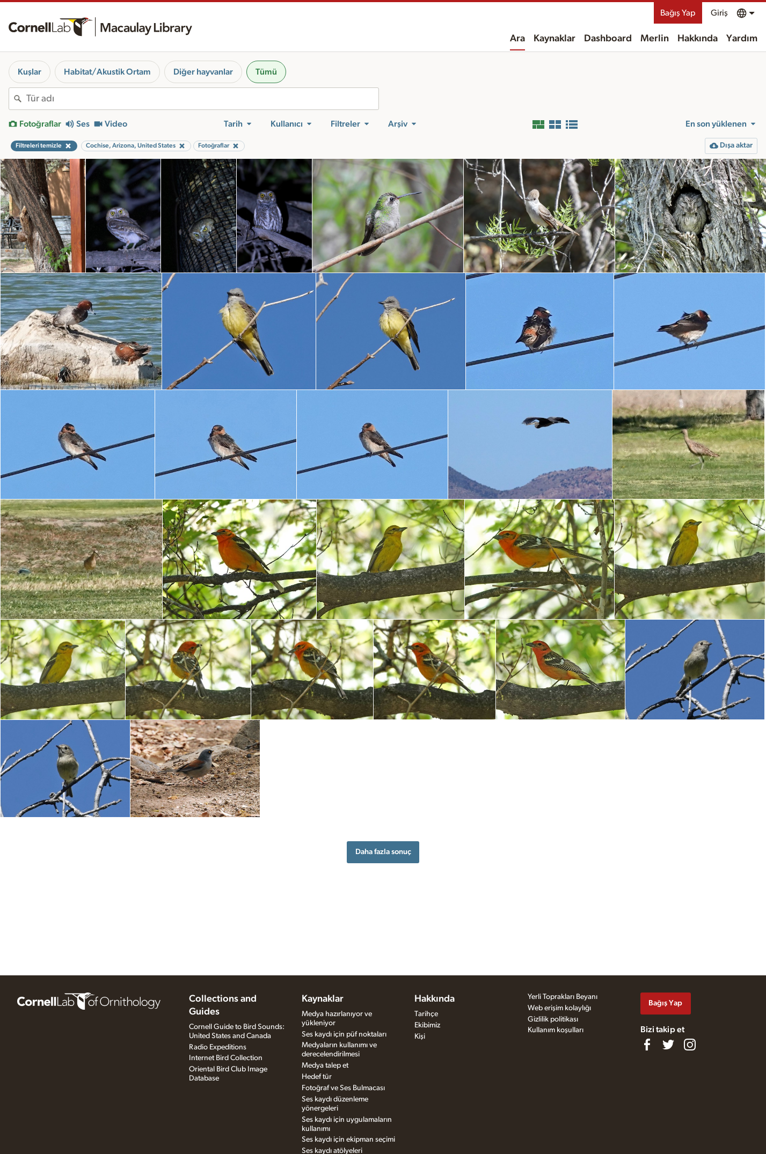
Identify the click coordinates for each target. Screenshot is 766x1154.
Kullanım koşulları (555, 1030)
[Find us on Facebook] (646, 1044)
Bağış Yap (678, 13)
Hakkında (697, 38)
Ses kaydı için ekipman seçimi (348, 1139)
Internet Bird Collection (225, 1058)
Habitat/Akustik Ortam (107, 72)
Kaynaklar (554, 38)
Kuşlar (29, 72)
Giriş (719, 13)
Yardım (741, 38)
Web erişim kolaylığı (559, 1008)
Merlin (654, 38)
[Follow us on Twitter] (668, 1044)
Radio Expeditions (217, 1047)
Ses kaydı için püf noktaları (344, 1034)
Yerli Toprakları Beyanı (562, 997)
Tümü (266, 72)
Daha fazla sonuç (383, 852)
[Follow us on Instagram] (689, 1044)
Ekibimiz (427, 1025)
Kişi (419, 1036)
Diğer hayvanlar (203, 72)
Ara (517, 38)
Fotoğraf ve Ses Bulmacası (343, 1088)
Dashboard (608, 38)
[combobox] (202, 98)
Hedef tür (317, 1077)
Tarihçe (426, 1014)
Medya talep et (325, 1065)
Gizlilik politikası (553, 1019)
